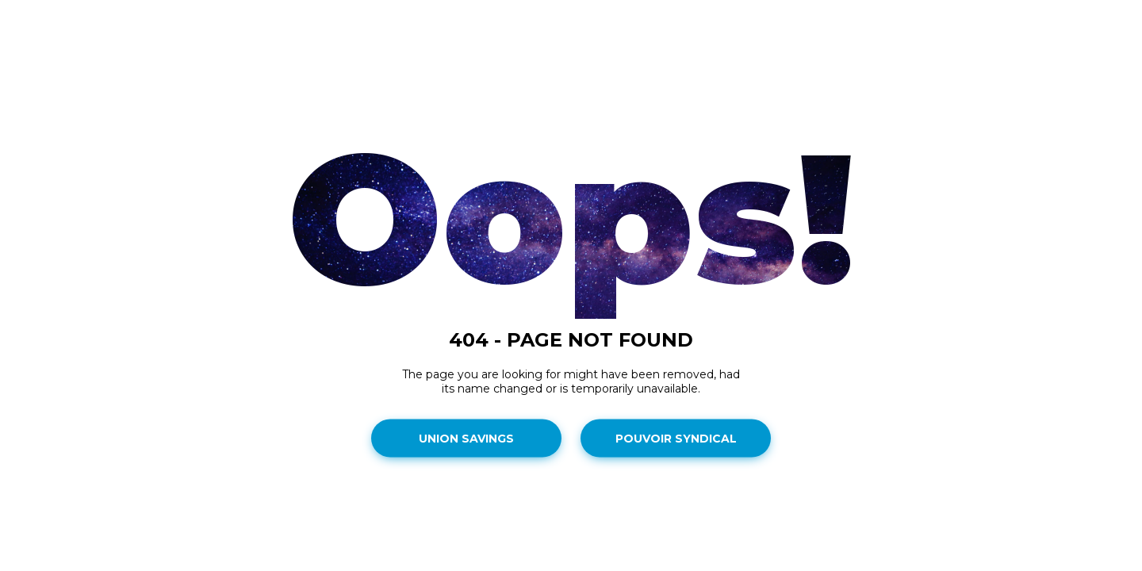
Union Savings (466, 438)
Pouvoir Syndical (676, 438)
